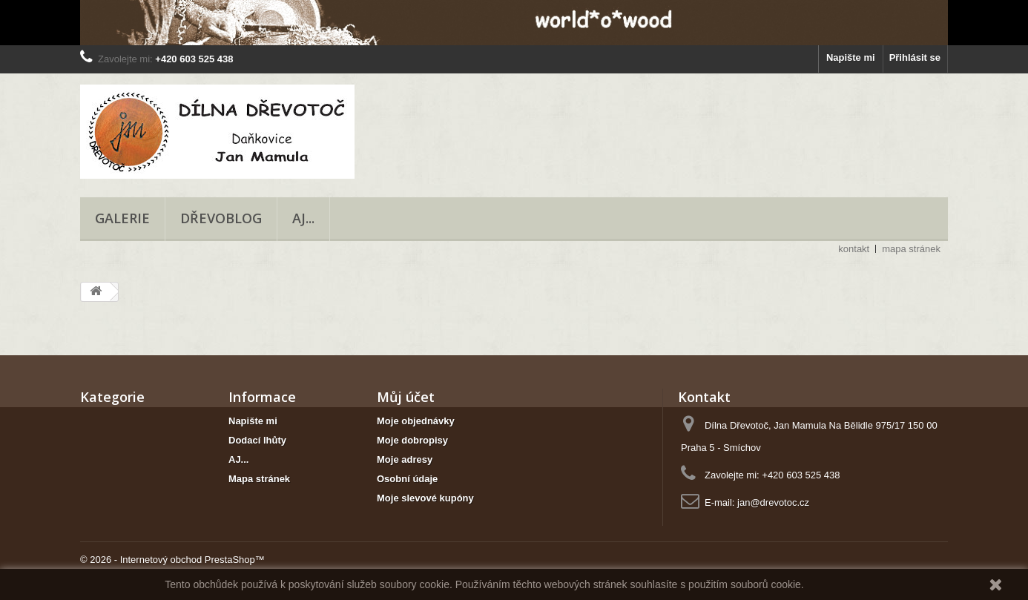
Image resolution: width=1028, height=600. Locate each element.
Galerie (122, 218)
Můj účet (406, 397)
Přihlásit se (914, 57)
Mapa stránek (259, 478)
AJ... (303, 218)
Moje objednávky (416, 420)
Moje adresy (404, 459)
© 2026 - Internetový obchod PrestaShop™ (172, 559)
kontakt (853, 248)
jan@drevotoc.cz (773, 502)
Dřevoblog (221, 218)
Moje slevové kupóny (425, 498)
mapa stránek (911, 248)
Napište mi (850, 57)
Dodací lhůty (257, 440)
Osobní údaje (407, 478)
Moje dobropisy (412, 440)
